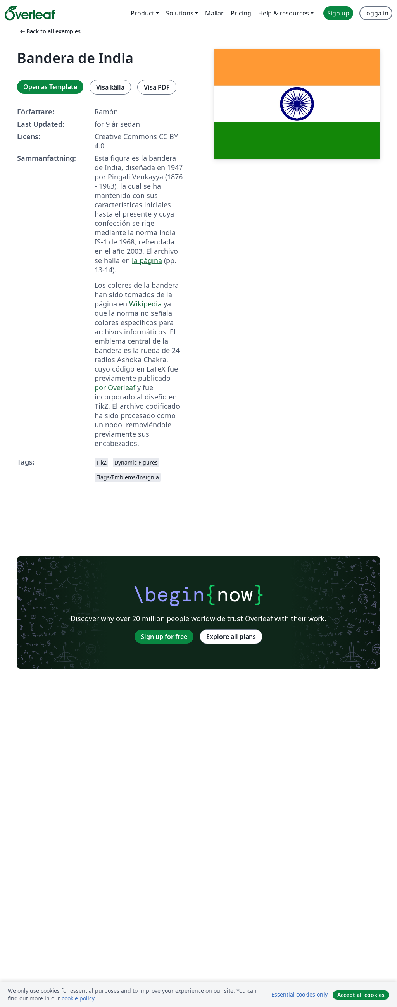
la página (147, 260)
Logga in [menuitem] (375, 13)
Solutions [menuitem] (179, 13)
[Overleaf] (30, 13)
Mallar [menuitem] (214, 13)
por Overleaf (115, 387)
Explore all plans (231, 636)
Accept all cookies (361, 994)
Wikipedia (145, 303)
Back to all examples (50, 31)
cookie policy (78, 998)
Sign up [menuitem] (338, 13)
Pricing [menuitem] (241, 13)
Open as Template (50, 87)
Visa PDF (157, 87)
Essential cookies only (299, 994)
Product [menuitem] (142, 13)
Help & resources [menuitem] (283, 13)
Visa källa (110, 87)
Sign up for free (164, 636)
